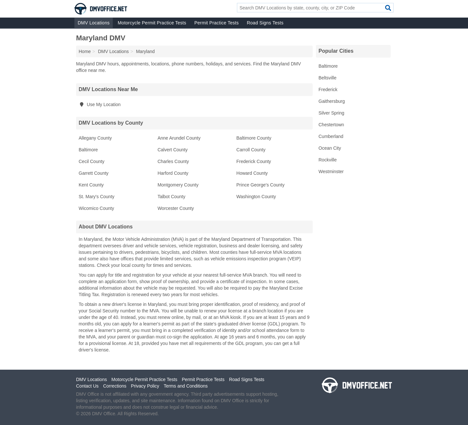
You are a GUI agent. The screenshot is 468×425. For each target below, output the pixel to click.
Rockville (327, 159)
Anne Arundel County (179, 138)
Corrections (114, 386)
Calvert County (173, 149)
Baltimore (88, 149)
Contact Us (87, 386)
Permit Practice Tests (216, 22)
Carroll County (250, 149)
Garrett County (94, 173)
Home (85, 51)
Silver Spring (331, 113)
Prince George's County (260, 184)
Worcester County (176, 208)
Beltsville (327, 77)
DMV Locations (94, 22)
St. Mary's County (96, 196)
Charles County (173, 161)
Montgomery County (178, 184)
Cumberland (330, 136)
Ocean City (329, 148)
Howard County (252, 173)
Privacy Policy (145, 386)
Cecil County (91, 161)
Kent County (91, 184)
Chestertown (331, 124)
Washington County (256, 196)
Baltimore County (253, 138)
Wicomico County (96, 208)
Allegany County (95, 138)
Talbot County (172, 196)
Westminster (331, 171)
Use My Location (100, 104)
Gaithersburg (331, 101)
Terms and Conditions (186, 386)
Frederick (327, 89)
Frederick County (253, 161)
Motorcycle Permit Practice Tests (152, 22)
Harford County (173, 173)
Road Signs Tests (265, 22)
